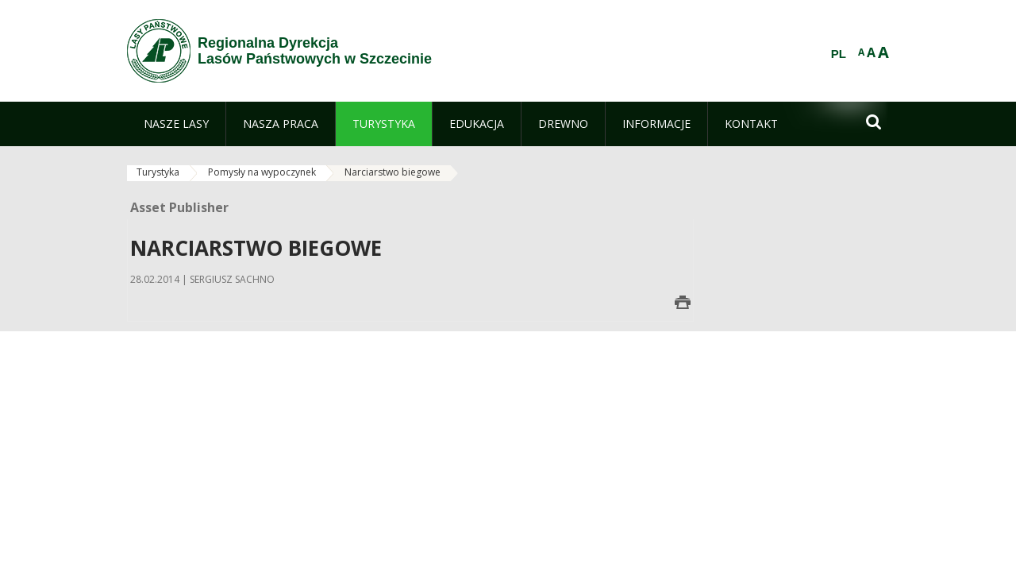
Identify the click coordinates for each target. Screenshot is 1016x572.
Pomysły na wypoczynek (262, 172)
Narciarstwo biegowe (392, 172)
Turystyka (158, 172)
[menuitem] (176, 124)
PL (838, 54)
